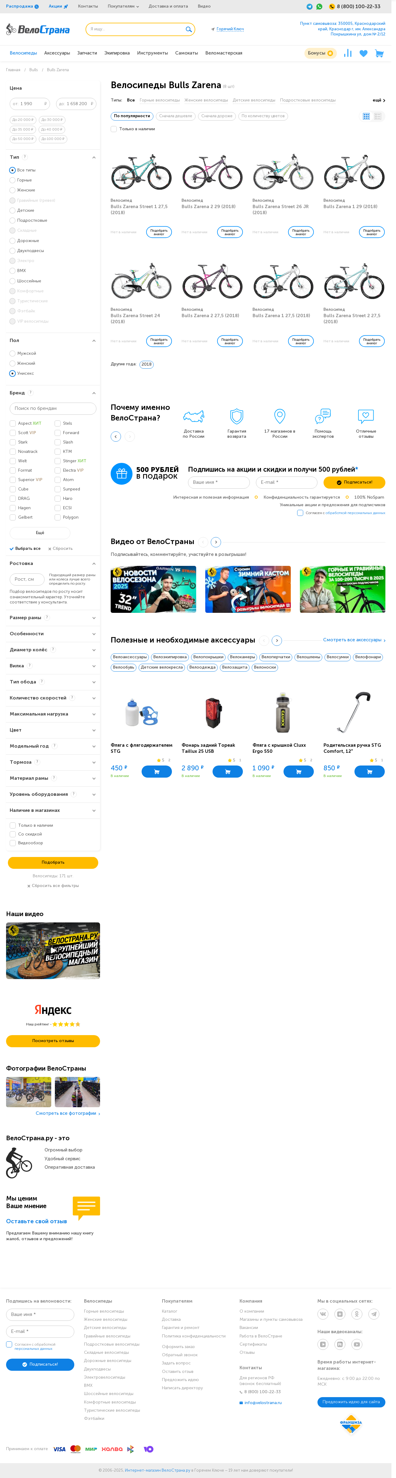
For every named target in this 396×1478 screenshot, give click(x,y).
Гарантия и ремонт (181, 1328)
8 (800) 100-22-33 (260, 1392)
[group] (193, 422)
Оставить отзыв (177, 1372)
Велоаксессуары (130, 657)
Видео (204, 6)
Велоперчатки (275, 657)
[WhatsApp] (319, 7)
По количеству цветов (263, 116)
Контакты (88, 6)
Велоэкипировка (170, 657)
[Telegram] (309, 7)
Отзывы (247, 1352)
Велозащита (234, 667)
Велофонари (368, 657)
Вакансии (249, 1328)
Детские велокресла (162, 667)
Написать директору (182, 1388)
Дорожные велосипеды (107, 1361)
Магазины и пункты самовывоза (271, 1319)
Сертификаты (253, 1344)
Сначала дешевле (175, 116)
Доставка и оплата (168, 6)
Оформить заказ (178, 1347)
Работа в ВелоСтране (261, 1336)
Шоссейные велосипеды (108, 1394)
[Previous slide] (116, 436)
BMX (88, 1385)
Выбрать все (25, 549)
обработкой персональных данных (355, 513)
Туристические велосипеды (112, 1410)
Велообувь (123, 667)
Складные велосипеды (106, 1352)
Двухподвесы (97, 1369)
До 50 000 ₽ (23, 139)
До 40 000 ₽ (51, 129)
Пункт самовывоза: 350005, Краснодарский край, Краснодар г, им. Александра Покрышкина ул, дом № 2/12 (342, 29)
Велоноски (265, 667)
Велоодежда (202, 667)
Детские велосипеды (254, 100)
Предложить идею (180, 1380)
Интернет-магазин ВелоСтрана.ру (157, 1471)
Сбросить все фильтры (53, 886)
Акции (58, 6)
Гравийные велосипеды (107, 1336)
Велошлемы (308, 657)
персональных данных (33, 1349)
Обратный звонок (180, 1355)
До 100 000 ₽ (53, 139)
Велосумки (338, 657)
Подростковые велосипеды (308, 100)
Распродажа (22, 6)
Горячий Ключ (230, 29)
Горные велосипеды (160, 100)
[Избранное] (363, 53)
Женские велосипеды (206, 100)
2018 (147, 364)
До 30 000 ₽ (52, 120)
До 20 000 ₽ (23, 120)
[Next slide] (216, 542)
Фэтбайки (94, 1419)
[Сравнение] (348, 53)
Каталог (169, 1311)
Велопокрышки (208, 657)
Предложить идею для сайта (351, 1402)
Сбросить (60, 549)
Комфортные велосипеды (110, 1402)
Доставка (171, 1319)
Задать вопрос (176, 1363)
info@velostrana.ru (261, 1403)
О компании (252, 1311)
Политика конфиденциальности (194, 1336)
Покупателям (121, 6)
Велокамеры (242, 657)
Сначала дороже (217, 116)
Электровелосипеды (104, 1377)
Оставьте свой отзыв (36, 1222)
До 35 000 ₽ (22, 129)
